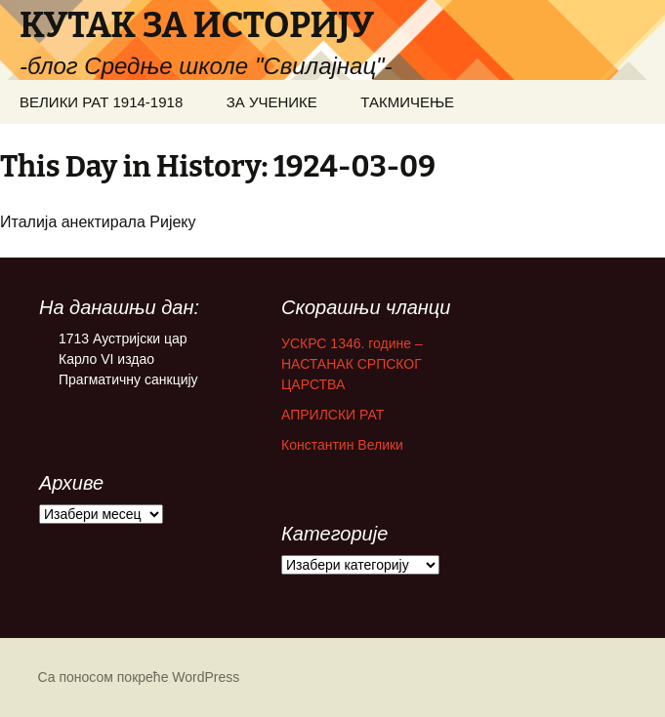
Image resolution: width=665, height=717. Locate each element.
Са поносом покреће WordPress (139, 677)
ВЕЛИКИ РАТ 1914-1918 (101, 102)
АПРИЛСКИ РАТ (332, 414)
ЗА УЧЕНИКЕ (272, 102)
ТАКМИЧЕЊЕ (407, 102)
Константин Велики (342, 445)
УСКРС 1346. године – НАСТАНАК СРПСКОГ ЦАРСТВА (352, 364)
